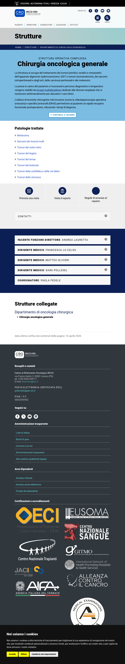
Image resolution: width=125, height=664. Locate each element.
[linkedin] (107, 11)
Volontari (61, 25)
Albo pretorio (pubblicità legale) (31, 459)
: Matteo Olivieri (62, 260)
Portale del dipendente (27, 491)
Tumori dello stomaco (29, 177)
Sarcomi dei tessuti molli (30, 141)
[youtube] (101, 11)
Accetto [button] (12, 654)
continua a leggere (62, 115)
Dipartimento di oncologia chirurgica (63, 47)
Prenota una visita (29, 198)
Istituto (74, 25)
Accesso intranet (24, 478)
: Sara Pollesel (62, 270)
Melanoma (23, 135)
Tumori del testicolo (28, 165)
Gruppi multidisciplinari (49, 90)
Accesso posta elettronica (28, 484)
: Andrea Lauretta (62, 239)
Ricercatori (46, 25)
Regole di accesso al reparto (96, 199)
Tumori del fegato (26, 153)
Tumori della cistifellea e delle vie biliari (38, 171)
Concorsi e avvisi (24, 446)
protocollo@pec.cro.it (25, 390)
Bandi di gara (22, 439)
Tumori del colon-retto (29, 147)
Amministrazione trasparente (30, 452)
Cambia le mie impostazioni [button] (44, 654)
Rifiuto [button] (24, 654)
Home (18, 47)
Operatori (31, 25)
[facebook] (89, 11)
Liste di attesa (23, 432)
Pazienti (19, 25)
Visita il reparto (62, 198)
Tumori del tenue (26, 159)
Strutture (31, 47)
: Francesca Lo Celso (62, 249)
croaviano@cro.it (30, 381)
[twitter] (95, 11)
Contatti (62, 216)
